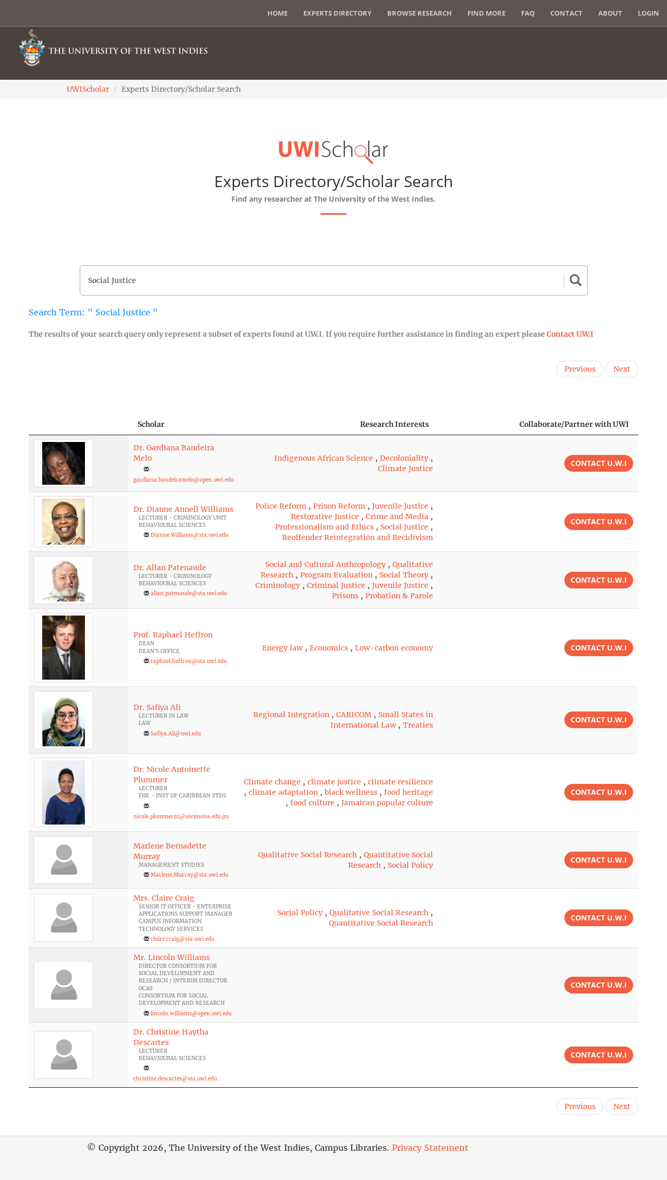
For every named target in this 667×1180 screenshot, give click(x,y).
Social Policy (410, 865)
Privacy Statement (430, 1147)
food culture (312, 802)
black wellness (351, 792)
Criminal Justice (336, 585)
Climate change (272, 781)
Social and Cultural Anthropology (325, 564)
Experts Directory (337, 13)
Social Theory (403, 575)
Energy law (282, 648)
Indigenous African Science (323, 458)
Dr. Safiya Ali (157, 707)
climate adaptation (283, 792)
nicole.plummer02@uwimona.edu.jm (181, 816)
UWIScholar (88, 89)
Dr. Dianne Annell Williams (183, 509)
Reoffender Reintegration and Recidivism (357, 537)
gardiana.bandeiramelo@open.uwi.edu (183, 479)
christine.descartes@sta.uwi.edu (175, 1078)
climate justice (334, 781)
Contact (566, 13)
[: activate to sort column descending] (78, 424)
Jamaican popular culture (387, 802)
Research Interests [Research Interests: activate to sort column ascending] (394, 424)
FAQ (528, 13)
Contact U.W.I (570, 334)
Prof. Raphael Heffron (173, 635)
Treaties (418, 725)
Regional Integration (291, 714)
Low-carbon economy (394, 648)
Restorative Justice (325, 516)
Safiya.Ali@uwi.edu (176, 733)
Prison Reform (339, 506)
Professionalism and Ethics (324, 527)
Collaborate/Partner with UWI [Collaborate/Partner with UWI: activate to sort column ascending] (574, 424)
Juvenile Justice (400, 506)
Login (648, 13)
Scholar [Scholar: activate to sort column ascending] (151, 424)
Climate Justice (405, 468)
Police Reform (280, 506)
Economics (329, 648)
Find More (486, 13)
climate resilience (400, 781)
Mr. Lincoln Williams (171, 957)
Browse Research (419, 13)
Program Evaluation (336, 575)
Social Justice (404, 527)
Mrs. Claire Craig (163, 898)
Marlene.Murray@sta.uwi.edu (189, 874)
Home (277, 13)
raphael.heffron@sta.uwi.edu (189, 661)
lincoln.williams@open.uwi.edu (191, 1013)
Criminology (277, 585)
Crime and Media (397, 516)
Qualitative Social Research (307, 854)
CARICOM (354, 714)
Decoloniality (404, 458)
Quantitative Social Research (381, 923)
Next (622, 369)
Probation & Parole (399, 595)
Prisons (345, 595)
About (610, 13)
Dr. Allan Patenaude (169, 567)
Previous (580, 369)
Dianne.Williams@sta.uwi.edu (189, 535)
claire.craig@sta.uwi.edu (182, 939)
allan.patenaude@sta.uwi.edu (189, 593)
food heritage (408, 792)
